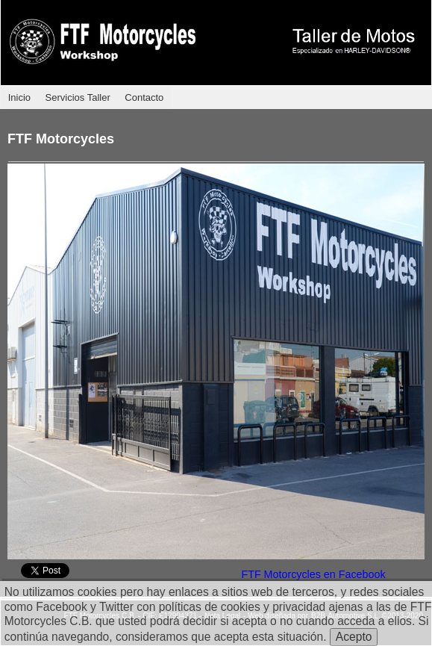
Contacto (144, 97)
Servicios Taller (78, 97)
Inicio (19, 97)
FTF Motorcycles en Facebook (313, 574)
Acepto (354, 636)
